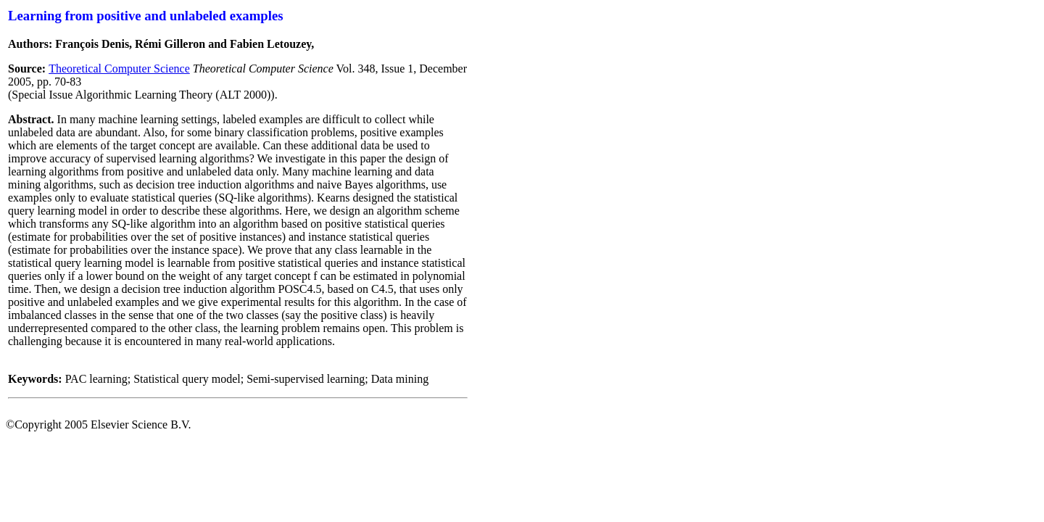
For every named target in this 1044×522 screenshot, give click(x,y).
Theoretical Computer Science (119, 68)
